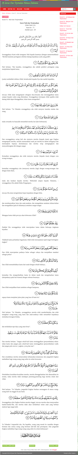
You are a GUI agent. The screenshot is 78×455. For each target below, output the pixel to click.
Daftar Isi (11, 9)
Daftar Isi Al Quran (65, 26)
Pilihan (26, 9)
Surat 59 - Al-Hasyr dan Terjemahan (66, 38)
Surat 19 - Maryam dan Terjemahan (66, 22)
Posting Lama (53, 445)
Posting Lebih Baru (9, 445)
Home (4, 9)
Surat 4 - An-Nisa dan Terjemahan (66, 47)
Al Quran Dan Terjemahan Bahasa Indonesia (20, 3)
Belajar (19, 9)
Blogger (54, 449)
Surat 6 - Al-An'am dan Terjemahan (66, 34)
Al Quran (5, 16)
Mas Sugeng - (72, 453)
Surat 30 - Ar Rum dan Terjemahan (66, 56)
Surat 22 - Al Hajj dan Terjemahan (66, 51)
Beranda (32, 445)
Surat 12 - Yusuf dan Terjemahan (66, 29)
